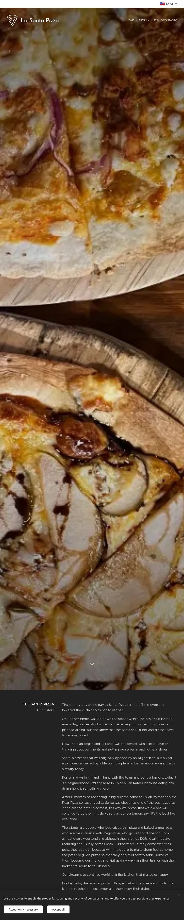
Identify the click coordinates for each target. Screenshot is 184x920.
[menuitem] (131, 20)
